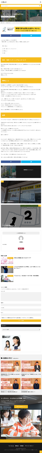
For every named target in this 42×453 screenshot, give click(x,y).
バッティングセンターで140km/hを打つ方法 (19, 22)
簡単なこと (4, 51)
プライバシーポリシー (29, 445)
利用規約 (22, 445)
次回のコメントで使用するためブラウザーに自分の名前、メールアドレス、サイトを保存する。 (18, 317)
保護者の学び (11, 16)
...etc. (9, 8)
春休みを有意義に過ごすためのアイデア (22, 257)
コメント (3, 291)
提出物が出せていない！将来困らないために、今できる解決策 (31, 375)
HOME (3, 22)
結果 (3, 53)
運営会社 (17, 445)
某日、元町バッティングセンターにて (9, 49)
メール (2, 307)
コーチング (3, 8)
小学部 (6, 8)
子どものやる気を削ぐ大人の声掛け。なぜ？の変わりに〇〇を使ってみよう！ (27, 267)
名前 (2, 302)
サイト (2, 312)
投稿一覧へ (21, 248)
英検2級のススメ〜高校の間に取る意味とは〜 (9, 391)
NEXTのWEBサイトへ (21, 406)
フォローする (28, 171)
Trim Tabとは (11, 445)
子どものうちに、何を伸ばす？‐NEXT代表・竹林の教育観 (26, 275)
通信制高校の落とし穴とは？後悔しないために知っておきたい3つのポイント (10, 375)
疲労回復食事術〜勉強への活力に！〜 (28, 391)
